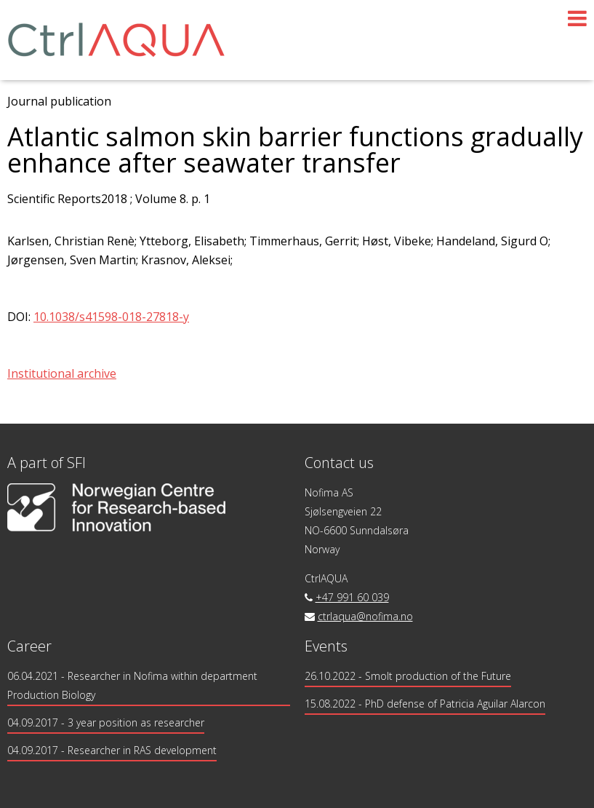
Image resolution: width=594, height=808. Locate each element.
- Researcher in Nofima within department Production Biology (132, 685)
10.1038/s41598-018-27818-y (111, 317)
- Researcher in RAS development (112, 750)
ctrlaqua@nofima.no (365, 616)
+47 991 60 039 (352, 597)
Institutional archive (61, 373)
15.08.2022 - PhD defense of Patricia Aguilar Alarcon (425, 703)
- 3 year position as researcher (105, 722)
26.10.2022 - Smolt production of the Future (408, 676)
